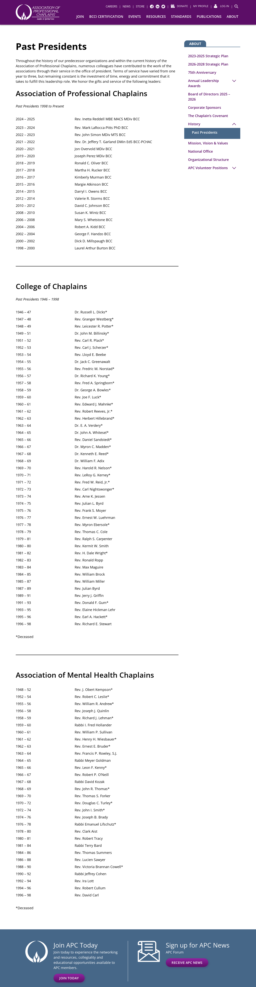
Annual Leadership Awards (203, 83)
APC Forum (175, 952)
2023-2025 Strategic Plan (208, 56)
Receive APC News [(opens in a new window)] (187, 962)
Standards (181, 16)
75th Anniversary (202, 72)
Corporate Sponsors (204, 107)
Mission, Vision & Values (208, 143)
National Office (200, 151)
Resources (156, 16)
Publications (209, 16)
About (232, 16)
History (194, 124)
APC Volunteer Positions (208, 167)
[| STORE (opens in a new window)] (137, 6)
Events (134, 16)
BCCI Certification (106, 16)
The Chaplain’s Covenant (208, 115)
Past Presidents (204, 132)
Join (80, 16)
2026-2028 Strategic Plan (208, 64)
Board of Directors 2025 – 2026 (209, 97)
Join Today (69, 978)
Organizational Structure (208, 159)
